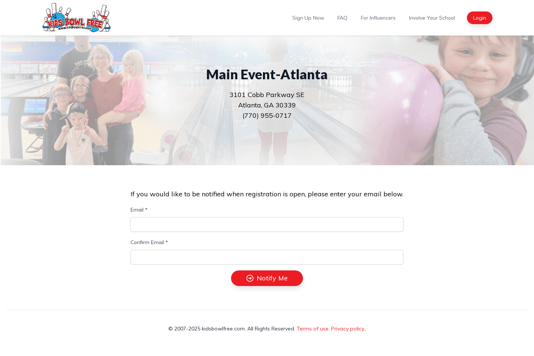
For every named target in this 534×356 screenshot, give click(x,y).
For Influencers (378, 17)
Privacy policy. (348, 328)
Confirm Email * (149, 242)
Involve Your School (432, 17)
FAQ (342, 17)
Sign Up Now (308, 17)
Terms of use (313, 328)
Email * (139, 209)
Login (479, 17)
